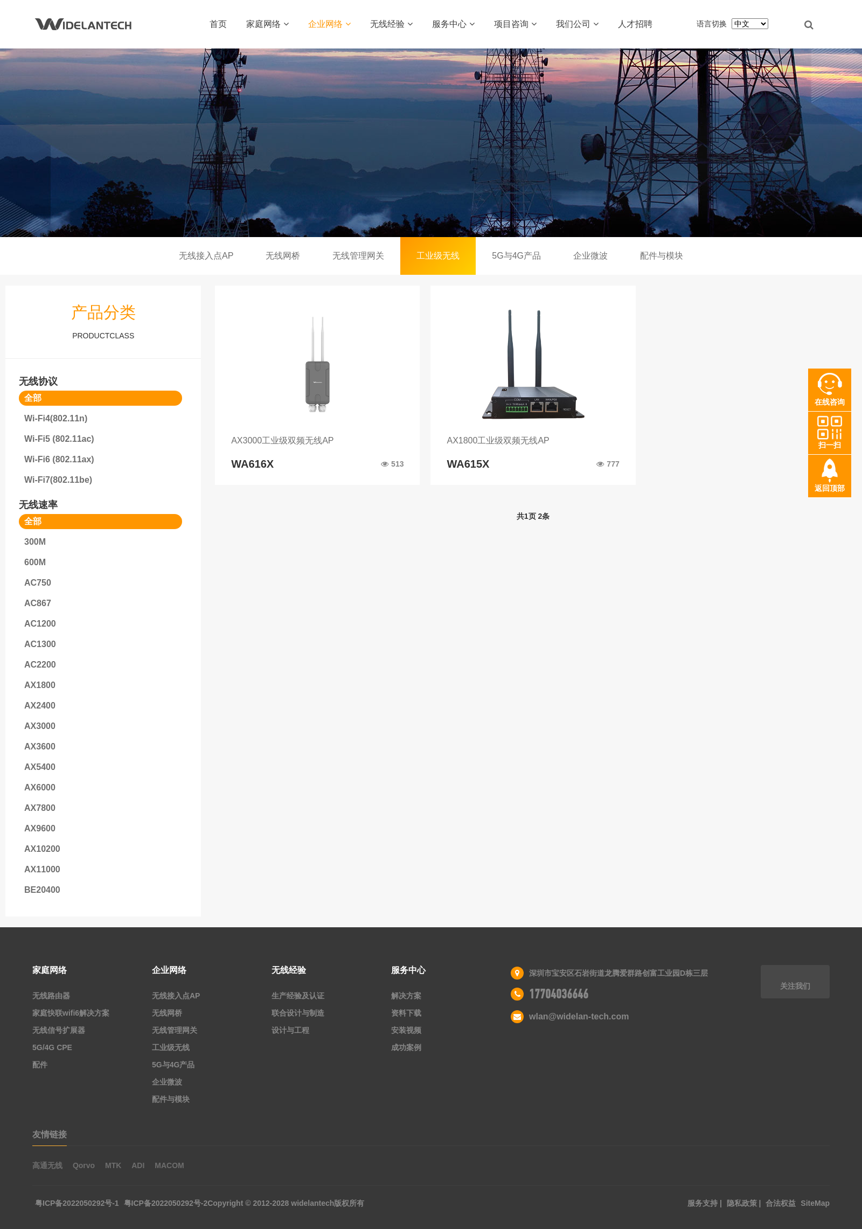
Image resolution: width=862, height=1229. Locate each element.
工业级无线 (438, 255)
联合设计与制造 (298, 1013)
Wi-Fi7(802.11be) (58, 479)
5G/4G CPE (52, 1047)
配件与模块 (661, 255)
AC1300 (40, 644)
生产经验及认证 (298, 995)
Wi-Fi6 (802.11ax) (59, 459)
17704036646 (558, 994)
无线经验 (391, 24)
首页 (218, 24)
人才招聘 (635, 24)
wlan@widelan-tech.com (579, 1016)
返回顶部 (830, 488)
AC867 (37, 603)
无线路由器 (51, 995)
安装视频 (406, 1030)
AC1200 (40, 623)
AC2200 (40, 664)
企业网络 (329, 24)
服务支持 (703, 1203)
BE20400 (42, 889)
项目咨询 (515, 24)
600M (35, 562)
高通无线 (47, 1165)
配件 (39, 1064)
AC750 (37, 582)
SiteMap (815, 1203)
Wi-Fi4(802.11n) (55, 418)
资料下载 (406, 1013)
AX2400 (39, 705)
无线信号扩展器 (58, 1030)
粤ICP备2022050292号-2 (166, 1203)
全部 (32, 397)
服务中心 (453, 24)
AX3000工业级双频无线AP (282, 440)
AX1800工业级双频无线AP (498, 440)
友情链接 (49, 1134)
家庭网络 (267, 24)
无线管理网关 (358, 255)
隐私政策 (743, 1203)
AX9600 (39, 828)
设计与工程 (290, 1030)
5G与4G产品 (516, 255)
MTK (113, 1165)
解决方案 (406, 995)
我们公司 (577, 24)
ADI (137, 1165)
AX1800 (39, 685)
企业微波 (590, 255)
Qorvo (84, 1165)
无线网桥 (283, 255)
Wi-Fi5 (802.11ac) (59, 438)
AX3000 (39, 726)
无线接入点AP (206, 255)
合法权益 (782, 1203)
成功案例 (406, 1047)
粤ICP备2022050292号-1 (77, 1203)
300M (35, 541)
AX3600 (39, 746)
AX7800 (39, 808)
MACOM (169, 1165)
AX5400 (39, 767)
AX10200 (42, 848)
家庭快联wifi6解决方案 (70, 1013)
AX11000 (42, 869)
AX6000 (39, 787)
